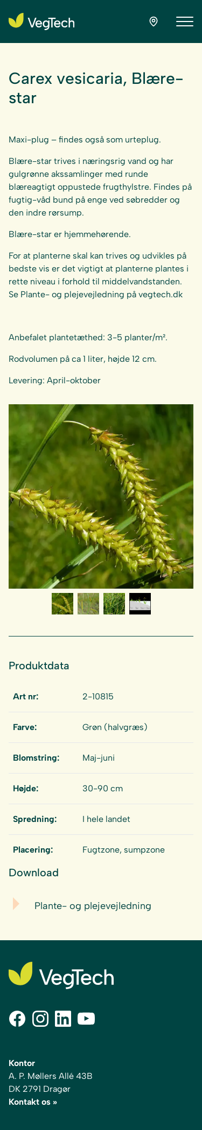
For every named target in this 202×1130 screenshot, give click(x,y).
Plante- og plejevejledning (92, 906)
